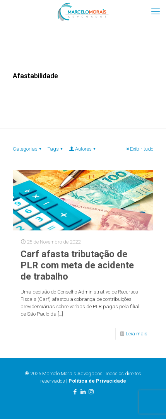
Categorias (28, 149)
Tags (56, 149)
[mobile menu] (155, 11)
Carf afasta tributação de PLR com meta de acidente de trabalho (77, 265)
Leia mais (136, 334)
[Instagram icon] (91, 391)
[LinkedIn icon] (83, 391)
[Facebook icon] (75, 391)
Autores (83, 149)
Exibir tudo (139, 149)
